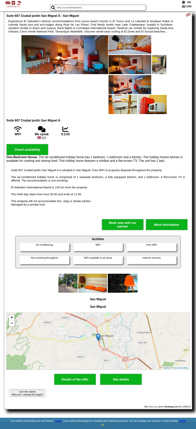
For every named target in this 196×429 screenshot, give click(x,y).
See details (121, 379)
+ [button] (12, 318)
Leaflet (166, 368)
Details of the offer (75, 379)
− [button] (12, 323)
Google (58, 421)
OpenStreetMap (181, 368)
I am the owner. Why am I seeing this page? (27, 393)
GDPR (182, 421)
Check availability (27, 149)
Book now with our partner (122, 224)
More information (166, 224)
